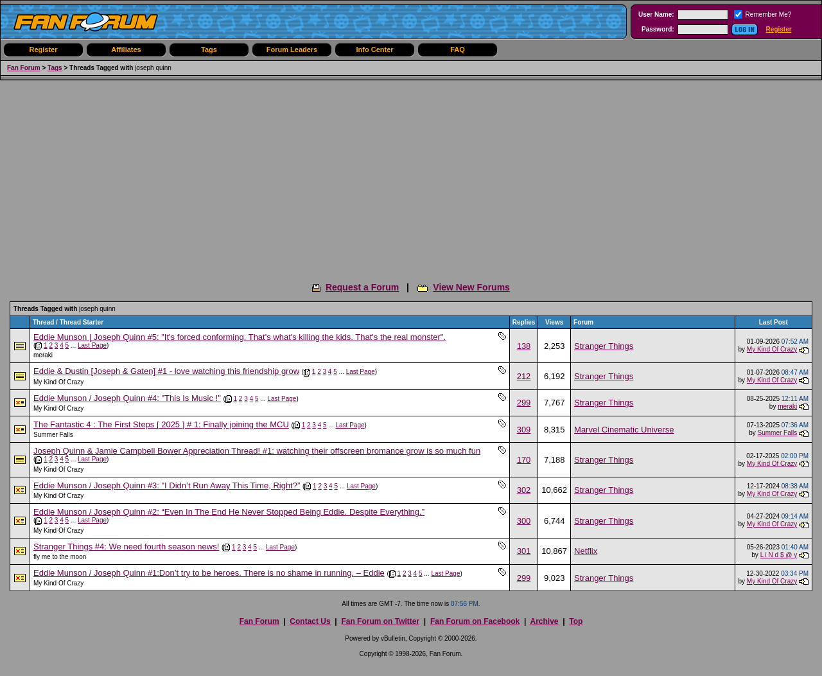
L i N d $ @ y (779, 554)
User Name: (656, 14)
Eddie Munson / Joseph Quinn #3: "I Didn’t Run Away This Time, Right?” (166, 485)
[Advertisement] (411, 177)
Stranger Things (603, 346)
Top (575, 621)
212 (524, 376)
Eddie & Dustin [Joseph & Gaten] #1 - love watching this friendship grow (166, 371)
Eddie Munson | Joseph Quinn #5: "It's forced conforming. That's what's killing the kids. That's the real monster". (239, 337)
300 (524, 521)
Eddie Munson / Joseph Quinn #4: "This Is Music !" (127, 398)
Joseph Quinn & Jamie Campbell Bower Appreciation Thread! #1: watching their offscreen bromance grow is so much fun (256, 451)
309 (524, 429)
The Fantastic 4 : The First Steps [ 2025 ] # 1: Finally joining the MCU (161, 424)
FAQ (457, 49)
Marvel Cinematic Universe (624, 429)
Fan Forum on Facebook (475, 621)
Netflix (585, 551)
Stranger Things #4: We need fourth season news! (126, 546)
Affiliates (126, 49)
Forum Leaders (292, 49)
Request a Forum (362, 287)
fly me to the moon (59, 556)
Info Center (374, 49)
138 (524, 346)
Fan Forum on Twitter (380, 621)
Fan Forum (23, 67)
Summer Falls (53, 434)
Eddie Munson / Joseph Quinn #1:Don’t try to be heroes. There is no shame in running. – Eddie (209, 573)
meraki (43, 355)
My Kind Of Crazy (772, 349)
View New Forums (471, 287)
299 (524, 402)
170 (524, 460)
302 (524, 490)
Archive (544, 621)
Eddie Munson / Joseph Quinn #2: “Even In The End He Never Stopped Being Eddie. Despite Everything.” (228, 512)
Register (779, 29)
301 (524, 551)
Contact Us (310, 621)
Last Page (92, 345)
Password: (658, 29)
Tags (209, 49)
